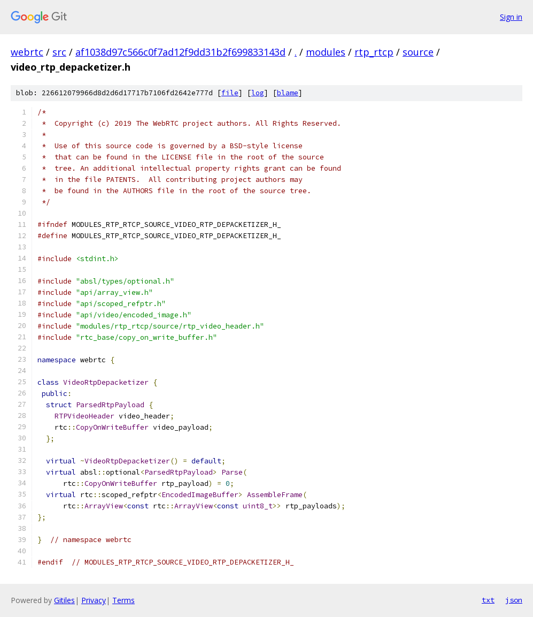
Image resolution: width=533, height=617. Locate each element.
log (257, 92)
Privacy (93, 600)
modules (325, 51)
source (418, 51)
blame (287, 92)
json (513, 600)
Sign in (511, 17)
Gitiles (64, 600)
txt (488, 600)
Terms (123, 600)
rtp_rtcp (373, 51)
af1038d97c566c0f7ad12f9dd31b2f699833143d (180, 51)
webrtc (27, 51)
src (59, 51)
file (229, 92)
